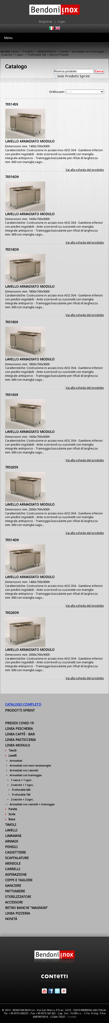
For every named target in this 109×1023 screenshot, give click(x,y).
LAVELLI (11, 830)
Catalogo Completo (23, 704)
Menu (8, 38)
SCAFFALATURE (17, 858)
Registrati (45, 21)
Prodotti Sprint (20, 710)
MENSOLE (13, 863)
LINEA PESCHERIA (19, 728)
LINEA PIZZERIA (17, 913)
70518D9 (12, 249)
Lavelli (64, 51)
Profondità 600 (21, 789)
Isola (12, 814)
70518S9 (11, 322)
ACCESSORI (14, 902)
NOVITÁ (11, 919)
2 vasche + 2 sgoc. (22, 799)
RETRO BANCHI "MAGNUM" (26, 907)
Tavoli (12, 750)
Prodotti (28, 51)
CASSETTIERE (15, 852)
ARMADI (11, 841)
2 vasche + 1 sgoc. (12, 54)
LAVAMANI (13, 835)
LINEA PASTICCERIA (20, 739)
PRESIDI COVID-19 (19, 723)
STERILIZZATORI (18, 896)
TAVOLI (10, 824)
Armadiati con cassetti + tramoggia (32, 804)
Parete (13, 809)
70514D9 (12, 540)
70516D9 (12, 177)
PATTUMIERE (15, 891)
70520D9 (12, 612)
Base (12, 819)
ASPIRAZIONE (16, 874)
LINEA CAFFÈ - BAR (20, 734)
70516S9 (11, 394)
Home (15, 51)
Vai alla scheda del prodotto (85, 170)
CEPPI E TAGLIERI (18, 880)
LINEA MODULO (46, 51)
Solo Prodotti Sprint (73, 76)
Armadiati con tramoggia (88, 51)
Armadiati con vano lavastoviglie (30, 765)
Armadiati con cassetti (24, 770)
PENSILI (11, 847)
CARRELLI (12, 869)
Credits (71, 1016)
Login (61, 21)
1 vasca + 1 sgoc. (21, 780)
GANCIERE (13, 885)
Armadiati (16, 760)
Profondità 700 (37, 54)
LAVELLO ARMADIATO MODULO (29, 141)
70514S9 (11, 104)
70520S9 (11, 467)
